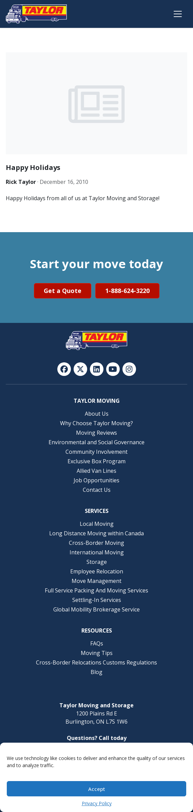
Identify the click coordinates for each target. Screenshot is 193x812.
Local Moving (97, 524)
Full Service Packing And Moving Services (96, 590)
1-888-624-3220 (127, 291)
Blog (96, 672)
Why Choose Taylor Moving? (96, 423)
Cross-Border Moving (96, 543)
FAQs (96, 643)
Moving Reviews (96, 432)
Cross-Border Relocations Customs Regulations (96, 662)
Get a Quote (62, 291)
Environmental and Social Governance (96, 442)
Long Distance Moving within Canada (96, 533)
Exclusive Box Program (96, 461)
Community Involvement (96, 451)
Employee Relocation (96, 571)
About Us (97, 413)
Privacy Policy (97, 803)
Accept (96, 788)
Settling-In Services (96, 600)
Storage (96, 562)
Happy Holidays (33, 167)
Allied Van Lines (96, 470)
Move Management (96, 581)
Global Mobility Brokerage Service (96, 609)
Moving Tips (97, 653)
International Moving (97, 552)
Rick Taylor (21, 182)
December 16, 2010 (64, 182)
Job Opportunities (96, 480)
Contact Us (97, 490)
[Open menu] (177, 14)
